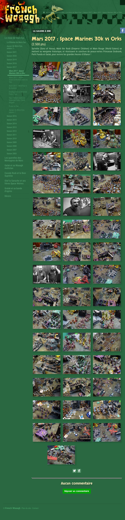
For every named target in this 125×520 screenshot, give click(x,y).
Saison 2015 (12, 120)
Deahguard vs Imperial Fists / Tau (18, 93)
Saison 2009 (12, 142)
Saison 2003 (12, 153)
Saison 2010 (12, 138)
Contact (35, 508)
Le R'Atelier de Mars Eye (16, 42)
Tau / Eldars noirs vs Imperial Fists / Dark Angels (17, 100)
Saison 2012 (12, 131)
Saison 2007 (12, 150)
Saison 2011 (12, 135)
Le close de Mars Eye (73, 12)
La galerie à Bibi (58, 12)
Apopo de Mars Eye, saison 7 (17, 111)
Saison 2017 (87, 12)
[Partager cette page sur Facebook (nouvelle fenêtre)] (79, 471)
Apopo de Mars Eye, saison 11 (15, 47)
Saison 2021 (12, 52)
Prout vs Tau (14, 106)
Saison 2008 (12, 146)
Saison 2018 (12, 63)
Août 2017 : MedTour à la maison (18, 87)
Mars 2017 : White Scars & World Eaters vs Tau (18, 79)
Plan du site (26, 508)
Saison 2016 (12, 116)
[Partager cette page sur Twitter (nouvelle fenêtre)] (74, 471)
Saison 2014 (12, 123)
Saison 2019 (12, 59)
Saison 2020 (12, 56)
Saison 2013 (12, 127)
